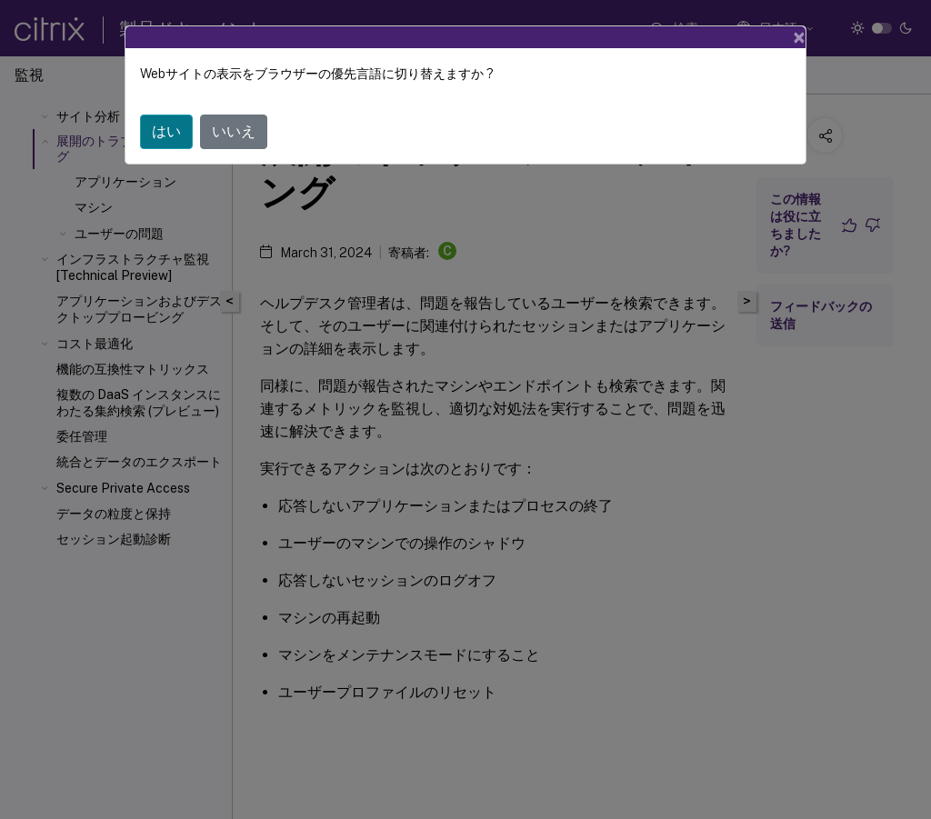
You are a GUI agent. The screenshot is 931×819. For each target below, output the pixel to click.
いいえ (233, 131)
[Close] (799, 37)
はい (166, 131)
